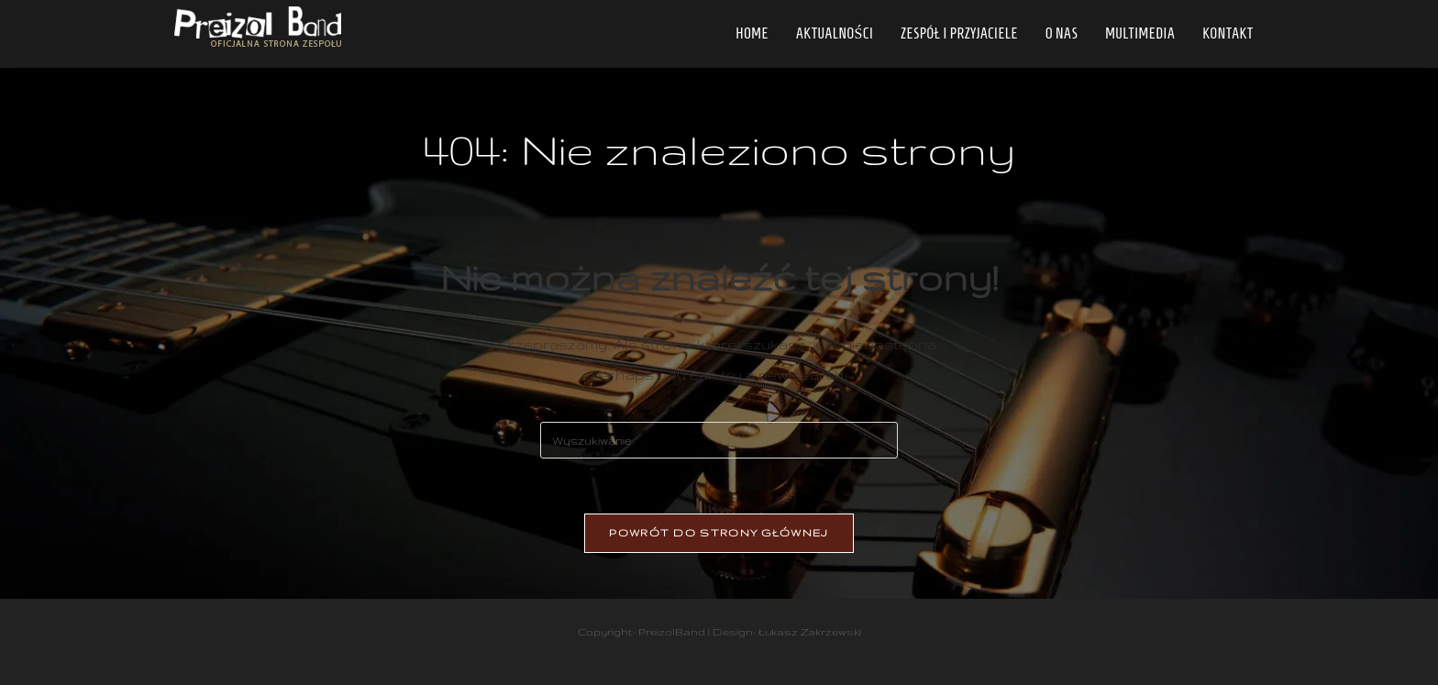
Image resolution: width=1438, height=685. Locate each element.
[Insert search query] (719, 440)
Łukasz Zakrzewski (809, 631)
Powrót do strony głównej (718, 532)
